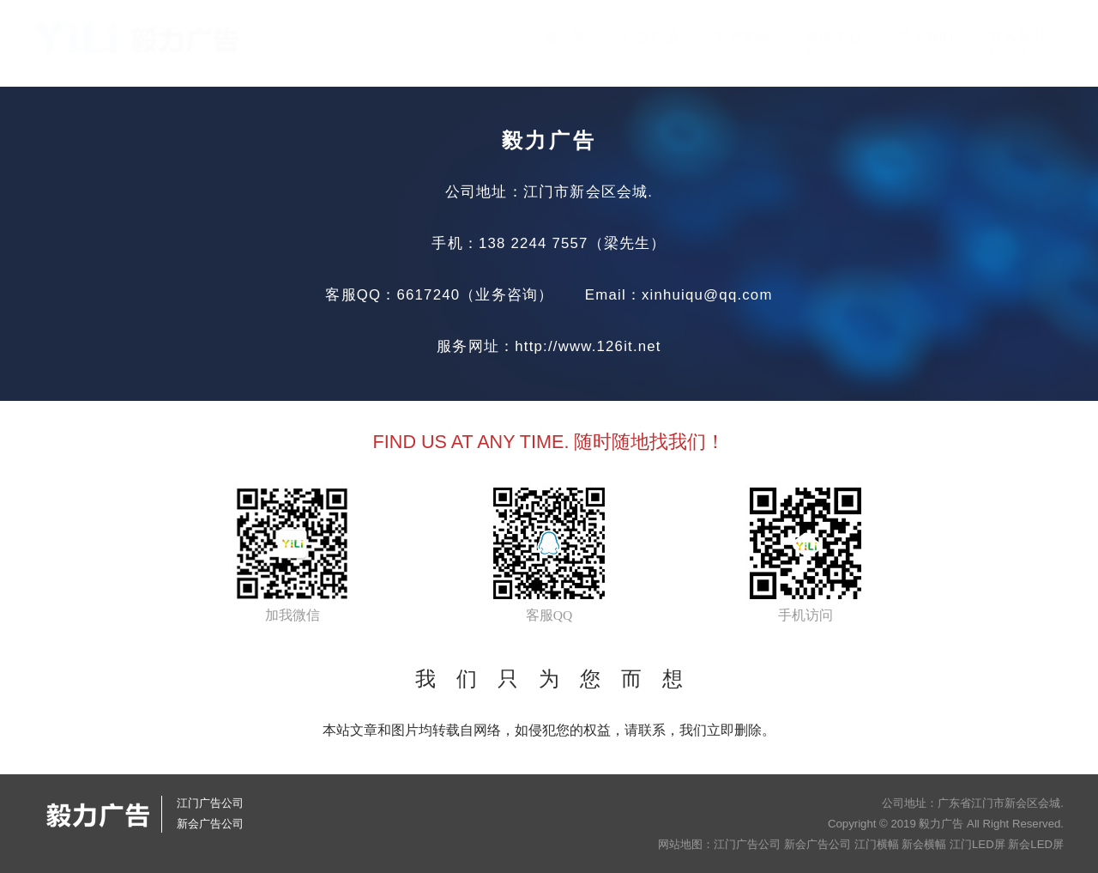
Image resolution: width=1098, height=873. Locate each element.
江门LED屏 (977, 844)
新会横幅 (924, 844)
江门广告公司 (747, 844)
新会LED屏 (1036, 844)
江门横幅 (876, 844)
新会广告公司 (817, 844)
